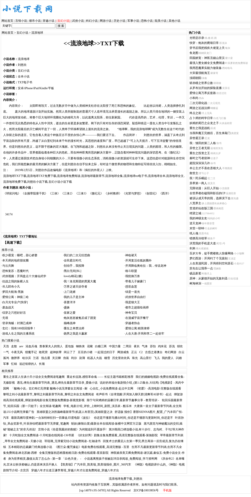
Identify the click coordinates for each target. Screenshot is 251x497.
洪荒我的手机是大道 (203, 243)
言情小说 (21, 20)
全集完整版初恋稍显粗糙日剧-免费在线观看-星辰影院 (73, 452)
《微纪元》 (96, 193)
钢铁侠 (80, 346)
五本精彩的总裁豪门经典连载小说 (30, 447)
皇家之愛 (70, 312)
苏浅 (172, 346)
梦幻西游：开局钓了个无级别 (209, 258)
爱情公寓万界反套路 (203, 93)
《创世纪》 (151, 193)
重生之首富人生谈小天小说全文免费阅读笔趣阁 (34, 376)
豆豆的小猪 (85, 352)
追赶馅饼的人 (28, 363)
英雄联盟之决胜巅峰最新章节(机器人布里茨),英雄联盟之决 (75, 411)
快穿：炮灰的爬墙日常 (204, 42)
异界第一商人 (198, 183)
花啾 (90, 346)
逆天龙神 (195, 223)
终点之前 (195, 113)
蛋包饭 (69, 346)
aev (21, 346)
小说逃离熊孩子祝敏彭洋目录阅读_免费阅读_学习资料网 (120, 458)
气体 (145, 346)
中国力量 (115, 346)
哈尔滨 (26, 358)
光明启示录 (197, 37)
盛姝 (67, 307)
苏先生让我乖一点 (201, 268)
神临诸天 (131, 255)
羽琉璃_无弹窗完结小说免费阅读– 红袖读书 (72, 441)
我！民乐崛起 (198, 178)
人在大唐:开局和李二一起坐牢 (144, 333)
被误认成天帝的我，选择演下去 (210, 198)
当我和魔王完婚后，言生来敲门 (210, 133)
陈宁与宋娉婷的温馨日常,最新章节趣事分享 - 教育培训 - (123, 400)
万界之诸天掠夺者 (75, 286)
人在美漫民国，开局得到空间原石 (211, 263)
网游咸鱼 (123, 352)
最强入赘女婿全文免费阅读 (207, 63)
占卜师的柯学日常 (201, 118)
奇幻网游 (170, 352)
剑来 (192, 248)
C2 (141, 352)
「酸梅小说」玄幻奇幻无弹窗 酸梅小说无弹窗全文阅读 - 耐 (49, 388)
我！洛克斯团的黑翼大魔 (80, 281)
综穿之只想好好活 (14, 312)
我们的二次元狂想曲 (77, 255)
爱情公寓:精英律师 (137, 328)
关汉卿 (56, 358)
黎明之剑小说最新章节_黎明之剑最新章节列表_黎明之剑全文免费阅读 (48, 394)
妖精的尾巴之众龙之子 (204, 123)
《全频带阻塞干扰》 (34, 193)
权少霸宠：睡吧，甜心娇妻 (19, 255)
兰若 (36, 358)
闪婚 (179, 358)
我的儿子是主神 (74, 297)
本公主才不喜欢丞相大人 (206, 168)
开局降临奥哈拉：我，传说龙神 (145, 265)
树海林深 (195, 283)
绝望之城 (195, 213)
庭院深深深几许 (200, 163)
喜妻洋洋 (70, 302)
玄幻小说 (22, 32)
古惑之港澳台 (154, 352)
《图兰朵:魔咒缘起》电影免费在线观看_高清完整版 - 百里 (91, 447)
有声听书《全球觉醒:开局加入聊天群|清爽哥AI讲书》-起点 (134, 394)
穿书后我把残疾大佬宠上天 (207, 47)
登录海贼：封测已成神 (17, 323)
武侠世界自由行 (135, 297)
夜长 (137, 346)
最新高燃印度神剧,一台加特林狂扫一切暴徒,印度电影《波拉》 (51, 417)
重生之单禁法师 (74, 328)
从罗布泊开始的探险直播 (206, 88)
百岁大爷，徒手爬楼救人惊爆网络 (211, 253)
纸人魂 (194, 233)
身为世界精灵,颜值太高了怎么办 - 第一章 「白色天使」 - (45, 458)
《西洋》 (165, 193)
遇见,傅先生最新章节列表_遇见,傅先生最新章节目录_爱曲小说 (57, 382)
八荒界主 (195, 203)
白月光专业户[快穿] (15, 302)
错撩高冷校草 (198, 238)
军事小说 (133, 20)
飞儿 (157, 358)
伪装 (66, 358)
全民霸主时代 (72, 260)
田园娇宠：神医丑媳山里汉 (207, 58)
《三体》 (54, 193)
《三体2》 (67, 193)
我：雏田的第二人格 (203, 143)
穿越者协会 (132, 323)
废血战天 (8, 307)
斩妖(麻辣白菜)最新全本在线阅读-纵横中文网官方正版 (106, 423)
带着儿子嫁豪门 (135, 281)
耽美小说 (160, 20)
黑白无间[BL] (72, 271)
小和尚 (194, 98)
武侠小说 (78, 20)
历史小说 (119, 20)
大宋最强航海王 (200, 73)
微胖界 (15, 358)
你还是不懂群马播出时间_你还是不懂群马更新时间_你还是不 (133, 417)
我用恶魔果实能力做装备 (206, 68)
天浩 (6, 346)
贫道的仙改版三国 (201, 208)
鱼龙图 (194, 53)
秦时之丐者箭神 (200, 158)
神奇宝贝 (131, 312)
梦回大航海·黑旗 (13, 291)
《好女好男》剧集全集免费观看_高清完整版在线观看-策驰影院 (117, 435)
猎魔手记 (31, 352)
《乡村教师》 (113, 193)
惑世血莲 (131, 286)
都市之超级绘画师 (137, 307)
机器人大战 (94, 358)
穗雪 (107, 358)
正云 (134, 352)
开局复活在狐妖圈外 (138, 260)
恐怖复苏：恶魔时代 (15, 271)
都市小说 (35, 20)
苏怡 (153, 346)
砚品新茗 (195, 273)
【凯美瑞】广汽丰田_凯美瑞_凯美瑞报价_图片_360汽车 (95, 464)
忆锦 (14, 363)
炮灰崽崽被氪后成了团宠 (80, 318)
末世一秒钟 (197, 228)
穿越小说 (48, 20)
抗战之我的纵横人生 (15, 281)
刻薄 (82, 358)
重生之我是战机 (200, 128)
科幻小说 (92, 20)
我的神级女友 (198, 218)
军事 (6, 363)
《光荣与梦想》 (132, 193)
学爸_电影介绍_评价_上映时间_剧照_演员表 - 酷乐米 (97, 406)
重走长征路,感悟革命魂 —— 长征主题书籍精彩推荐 (100, 376)
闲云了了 (70, 352)
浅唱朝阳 (195, 78)
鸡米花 (162, 346)
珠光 (135, 358)
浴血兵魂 (31, 346)
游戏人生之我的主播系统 (18, 333)
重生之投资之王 (200, 153)
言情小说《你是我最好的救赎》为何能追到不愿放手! (72, 429)
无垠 (5, 318)
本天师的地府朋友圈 (15, 260)
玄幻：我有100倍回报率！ (19, 328)
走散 (14, 346)
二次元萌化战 (198, 103)
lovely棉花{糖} (73, 276)
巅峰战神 (70, 323)
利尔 (74, 358)
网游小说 (105, 20)
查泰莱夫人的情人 (51, 346)
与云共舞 (8, 265)
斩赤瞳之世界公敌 (201, 83)
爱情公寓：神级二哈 (15, 297)
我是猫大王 (132, 302)
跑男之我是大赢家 (75, 333)
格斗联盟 (131, 271)
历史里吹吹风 (121, 358)
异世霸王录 (197, 138)
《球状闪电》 (12, 193)
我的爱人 (168, 358)
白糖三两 (101, 346)
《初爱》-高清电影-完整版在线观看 (158, 388)
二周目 (127, 346)
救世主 (194, 173)
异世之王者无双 (200, 148)
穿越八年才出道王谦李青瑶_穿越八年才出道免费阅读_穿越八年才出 (75, 470)
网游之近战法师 (200, 108)
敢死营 (43, 352)
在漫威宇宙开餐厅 (137, 318)
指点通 (45, 358)
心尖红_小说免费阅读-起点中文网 (111, 388)
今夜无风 (17, 352)
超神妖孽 (56, 352)
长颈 (42, 363)
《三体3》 (81, 193)
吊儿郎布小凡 (11, 286)
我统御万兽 (132, 276)
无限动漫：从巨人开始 (204, 188)
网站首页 (7, 20)
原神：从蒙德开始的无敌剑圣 (209, 278)
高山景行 (146, 358)
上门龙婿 (70, 291)
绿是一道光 (132, 291)
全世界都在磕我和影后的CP (207, 193)
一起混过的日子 (105, 352)
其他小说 (174, 20)
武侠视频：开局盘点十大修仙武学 (24, 276)
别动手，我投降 (74, 265)
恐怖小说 (147, 20)
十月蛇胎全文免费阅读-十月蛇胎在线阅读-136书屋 (41, 435)
